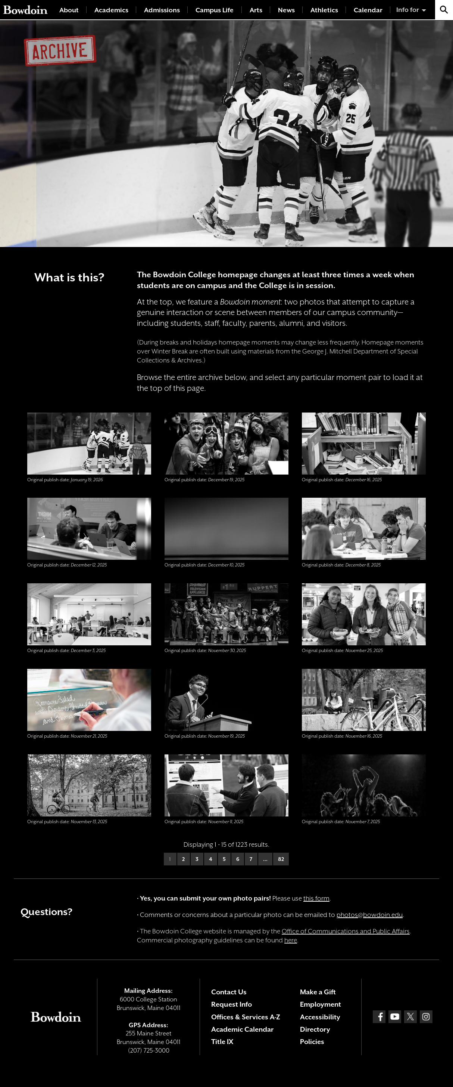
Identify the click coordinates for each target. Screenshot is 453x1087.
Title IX (222, 1042)
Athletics (324, 10)
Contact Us (229, 992)
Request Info (231, 1004)
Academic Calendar (242, 1029)
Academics (111, 10)
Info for (407, 9)
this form (316, 898)
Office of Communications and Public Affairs (346, 931)
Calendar (368, 10)
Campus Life (215, 10)
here (290, 940)
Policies (312, 1042)
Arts (256, 10)
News (286, 10)
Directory (315, 1029)
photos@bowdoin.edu (370, 914)
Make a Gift (318, 992)
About (69, 10)
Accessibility (320, 1017)
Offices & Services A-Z (245, 1017)
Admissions (162, 10)
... (265, 859)
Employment (320, 1004)
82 (281, 859)
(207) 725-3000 (148, 1050)
